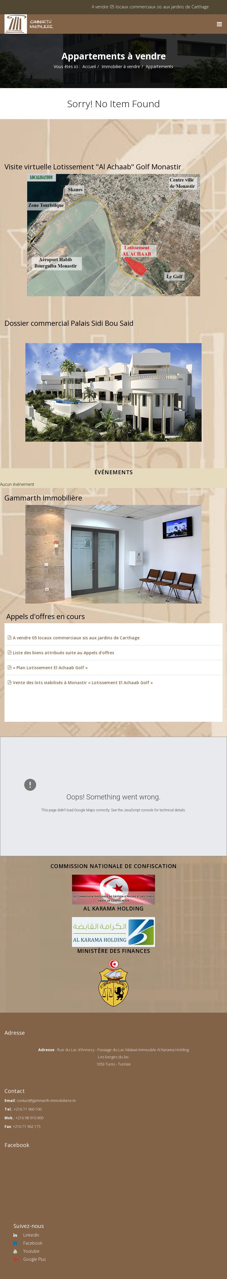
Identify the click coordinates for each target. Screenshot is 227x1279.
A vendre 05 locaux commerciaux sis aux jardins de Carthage (158, 7)
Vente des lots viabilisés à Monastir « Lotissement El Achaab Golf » (80, 682)
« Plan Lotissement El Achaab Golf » (47, 667)
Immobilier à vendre (121, 66)
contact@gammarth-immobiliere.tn (46, 1100)
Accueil (89, 66)
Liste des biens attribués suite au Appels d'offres (60, 652)
